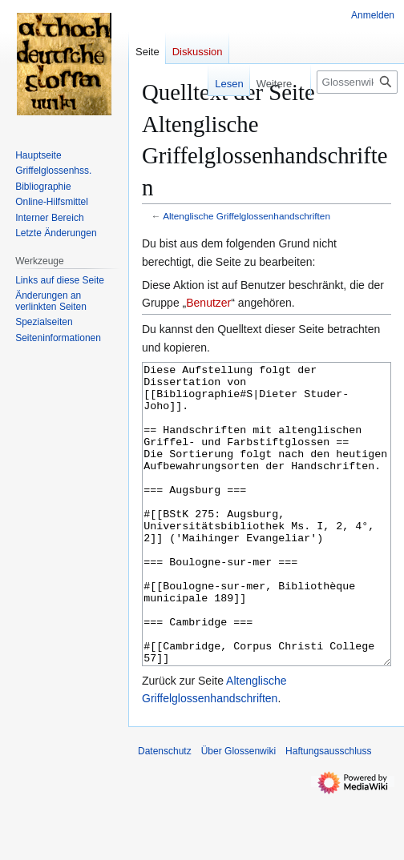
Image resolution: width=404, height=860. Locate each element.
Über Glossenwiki (238, 811)
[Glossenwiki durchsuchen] (357, 82)
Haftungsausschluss (328, 811)
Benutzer (208, 302)
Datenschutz (165, 811)
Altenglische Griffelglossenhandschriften (246, 216)
